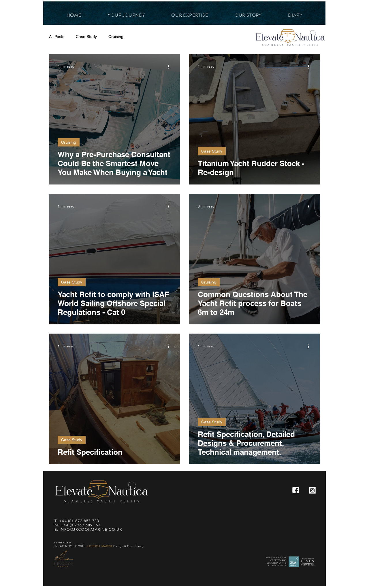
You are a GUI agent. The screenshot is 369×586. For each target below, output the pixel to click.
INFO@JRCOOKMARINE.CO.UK (91, 529)
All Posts (56, 36)
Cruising (115, 36)
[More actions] (170, 66)
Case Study (86, 36)
